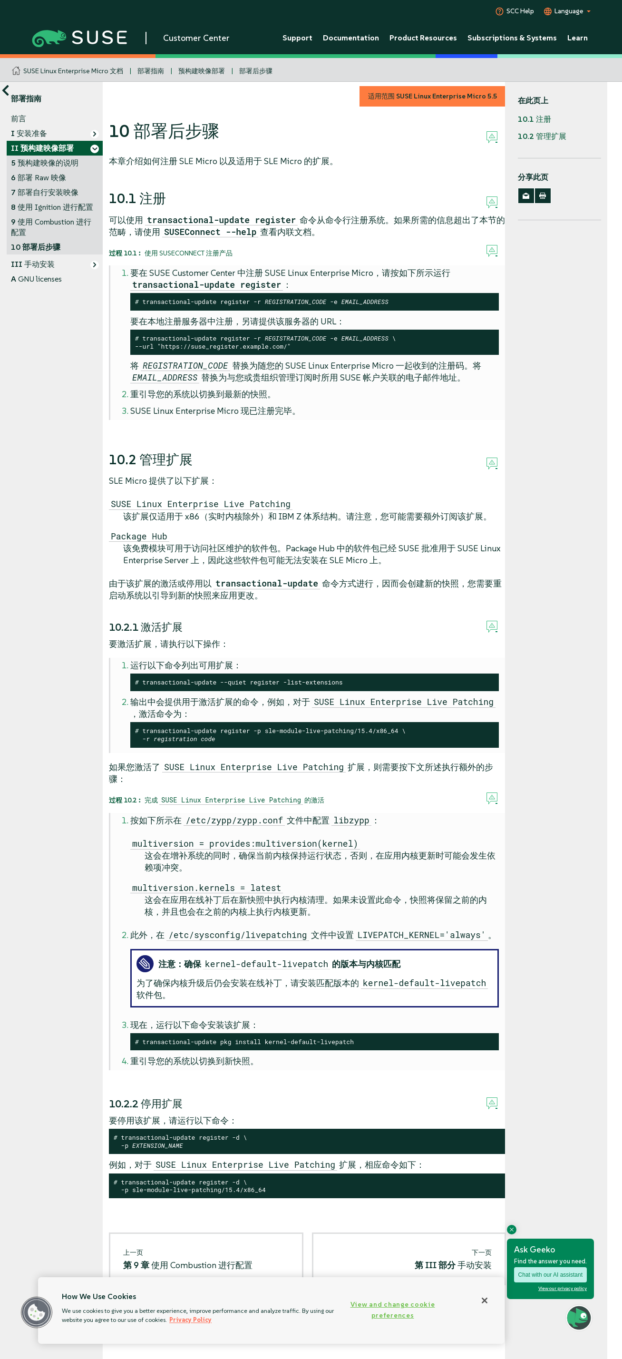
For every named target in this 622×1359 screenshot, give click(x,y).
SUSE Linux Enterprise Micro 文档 (73, 71)
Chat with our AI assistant (550, 1274)
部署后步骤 (255, 71)
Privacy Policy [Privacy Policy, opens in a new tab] (190, 1320)
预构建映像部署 (201, 71)
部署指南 (150, 71)
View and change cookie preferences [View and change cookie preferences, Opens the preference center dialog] (392, 1310)
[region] (271, 1310)
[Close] (484, 1300)
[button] (36, 1312)
